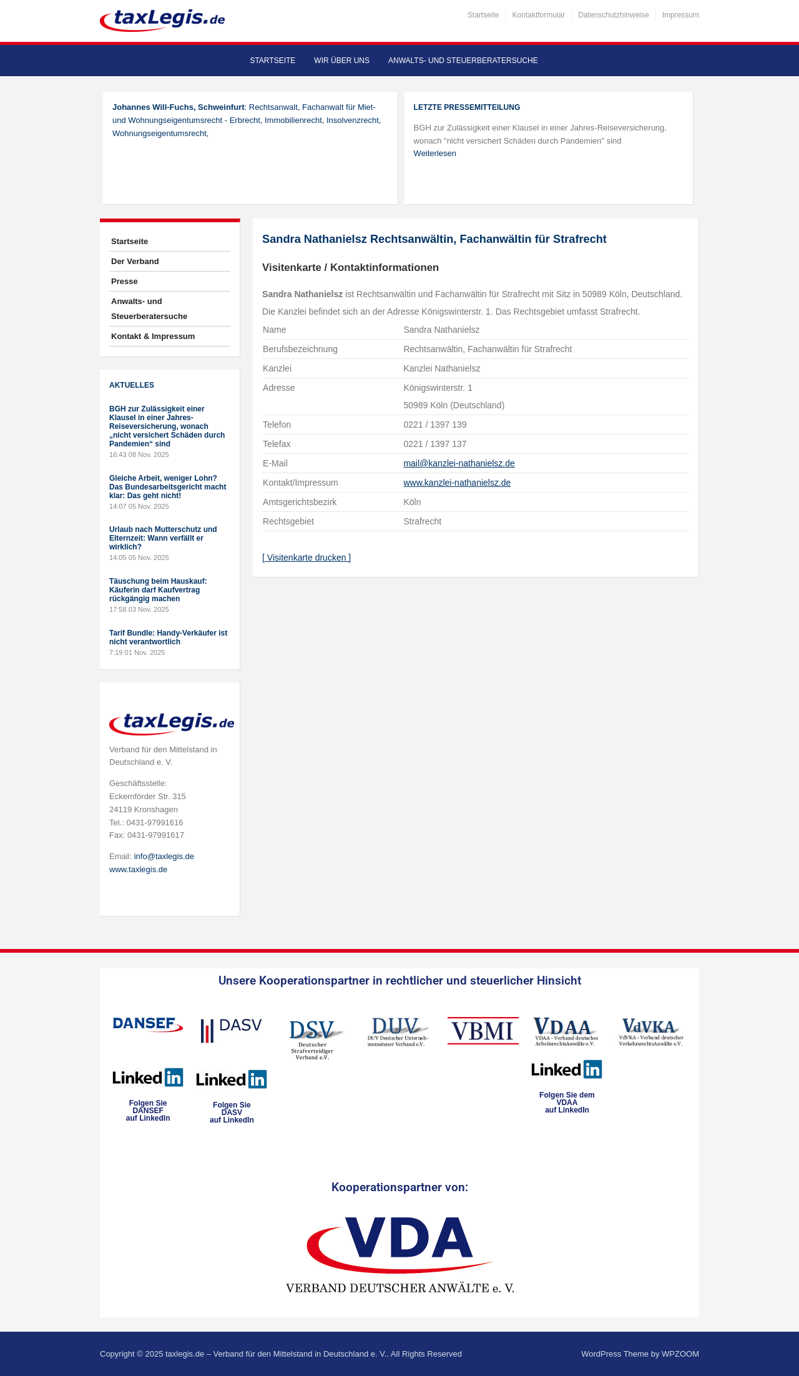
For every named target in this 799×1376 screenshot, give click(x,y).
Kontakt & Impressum (153, 336)
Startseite (483, 15)
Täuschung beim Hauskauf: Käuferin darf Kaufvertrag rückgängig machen (158, 590)
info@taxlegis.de (164, 856)
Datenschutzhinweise (613, 15)
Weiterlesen (435, 153)
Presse (124, 281)
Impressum (680, 15)
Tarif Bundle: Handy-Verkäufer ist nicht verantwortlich (168, 637)
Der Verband (135, 261)
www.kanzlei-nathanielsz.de (457, 483)
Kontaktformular (539, 15)
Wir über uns (342, 60)
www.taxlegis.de (138, 869)
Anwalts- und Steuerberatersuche (463, 60)
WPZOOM (680, 1354)
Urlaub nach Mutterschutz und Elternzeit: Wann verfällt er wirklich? (163, 538)
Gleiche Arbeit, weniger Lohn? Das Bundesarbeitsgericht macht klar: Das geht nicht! (167, 487)
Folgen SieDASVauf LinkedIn (232, 1112)
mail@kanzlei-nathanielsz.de (458, 463)
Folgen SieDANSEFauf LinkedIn (148, 1111)
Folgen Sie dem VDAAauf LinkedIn (567, 1102)
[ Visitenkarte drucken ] (306, 558)
